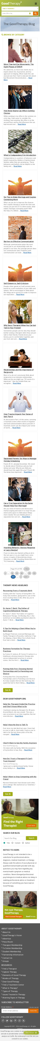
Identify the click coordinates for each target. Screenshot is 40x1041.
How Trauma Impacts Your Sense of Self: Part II (18, 415)
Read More (22, 124)
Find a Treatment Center (13, 985)
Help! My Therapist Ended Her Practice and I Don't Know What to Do (19, 705)
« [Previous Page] (5, 573)
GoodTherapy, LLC (24, 1026)
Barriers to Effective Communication (19, 241)
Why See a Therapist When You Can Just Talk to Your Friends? (20, 326)
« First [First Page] (26, 569)
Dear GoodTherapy (10, 981)
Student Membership (11, 951)
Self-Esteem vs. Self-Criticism (16, 283)
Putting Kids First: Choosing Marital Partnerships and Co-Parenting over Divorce (18, 671)
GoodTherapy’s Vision (12, 935)
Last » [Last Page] (26, 577)
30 (22, 573)
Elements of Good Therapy (14, 975)
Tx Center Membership (12, 948)
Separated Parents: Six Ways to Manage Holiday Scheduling (20, 459)
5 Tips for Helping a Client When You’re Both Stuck (19, 629)
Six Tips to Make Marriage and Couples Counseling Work (20, 198)
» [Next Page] (20, 577)
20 (17, 573)
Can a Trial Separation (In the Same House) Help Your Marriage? (18, 504)
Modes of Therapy (10, 978)
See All (7, 690)
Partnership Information (12, 955)
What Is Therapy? (10, 988)
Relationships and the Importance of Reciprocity (19, 371)
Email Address (7, 1007)
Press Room (7, 942)
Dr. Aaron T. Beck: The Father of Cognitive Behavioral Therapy (16, 609)
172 (34, 573)
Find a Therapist (9, 969)
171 (29, 573)
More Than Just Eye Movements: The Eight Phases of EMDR (19, 65)
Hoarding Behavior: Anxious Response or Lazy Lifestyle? (19, 549)
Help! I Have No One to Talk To (15, 725)
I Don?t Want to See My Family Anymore (20, 743)
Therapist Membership (12, 945)
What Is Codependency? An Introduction (20, 155)
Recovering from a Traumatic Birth (17, 590)
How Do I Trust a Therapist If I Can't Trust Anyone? (17, 759)
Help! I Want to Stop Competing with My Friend (19, 778)
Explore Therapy (9, 972)
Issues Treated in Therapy (13, 994)
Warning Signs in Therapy (13, 998)
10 (12, 573)
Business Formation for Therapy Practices (16, 649)
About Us (6, 932)
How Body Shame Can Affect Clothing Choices (19, 112)
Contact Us (7, 958)
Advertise (6, 938)
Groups (5, 961)
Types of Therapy (10, 991)
